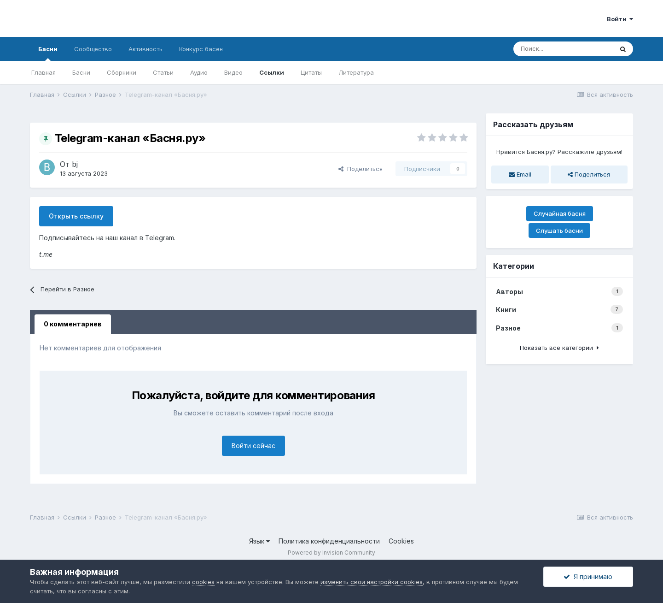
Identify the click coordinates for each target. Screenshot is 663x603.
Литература (356, 72)
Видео (233, 72)
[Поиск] (563, 48)
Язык (259, 541)
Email (520, 174)
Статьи (163, 72)
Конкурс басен (201, 49)
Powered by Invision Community (331, 552)
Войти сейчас (253, 445)
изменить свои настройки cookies (371, 581)
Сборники (121, 72)
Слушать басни (559, 230)
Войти (620, 19)
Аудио (199, 72)
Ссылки (271, 72)
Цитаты (311, 72)
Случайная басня (560, 213)
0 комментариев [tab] (73, 324)
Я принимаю (588, 576)
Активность (145, 49)
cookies (203, 581)
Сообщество (93, 49)
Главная (43, 72)
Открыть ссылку (76, 216)
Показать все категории (559, 347)
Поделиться (360, 168)
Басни (48, 53)
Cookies (401, 541)
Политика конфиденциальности (329, 541)
